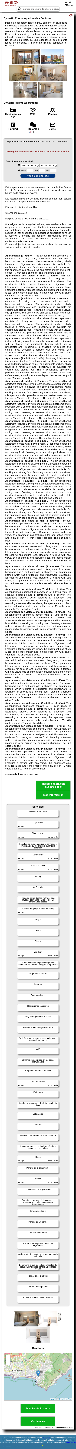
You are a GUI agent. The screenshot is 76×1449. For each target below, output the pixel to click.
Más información (53, 795)
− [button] (8, 1362)
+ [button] (8, 1357)
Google (46, 1438)
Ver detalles (38, 1421)
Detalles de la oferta (38, 1409)
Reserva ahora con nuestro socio (53, 786)
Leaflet (53, 1399)
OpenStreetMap (65, 1399)
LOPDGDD (71, 1442)
